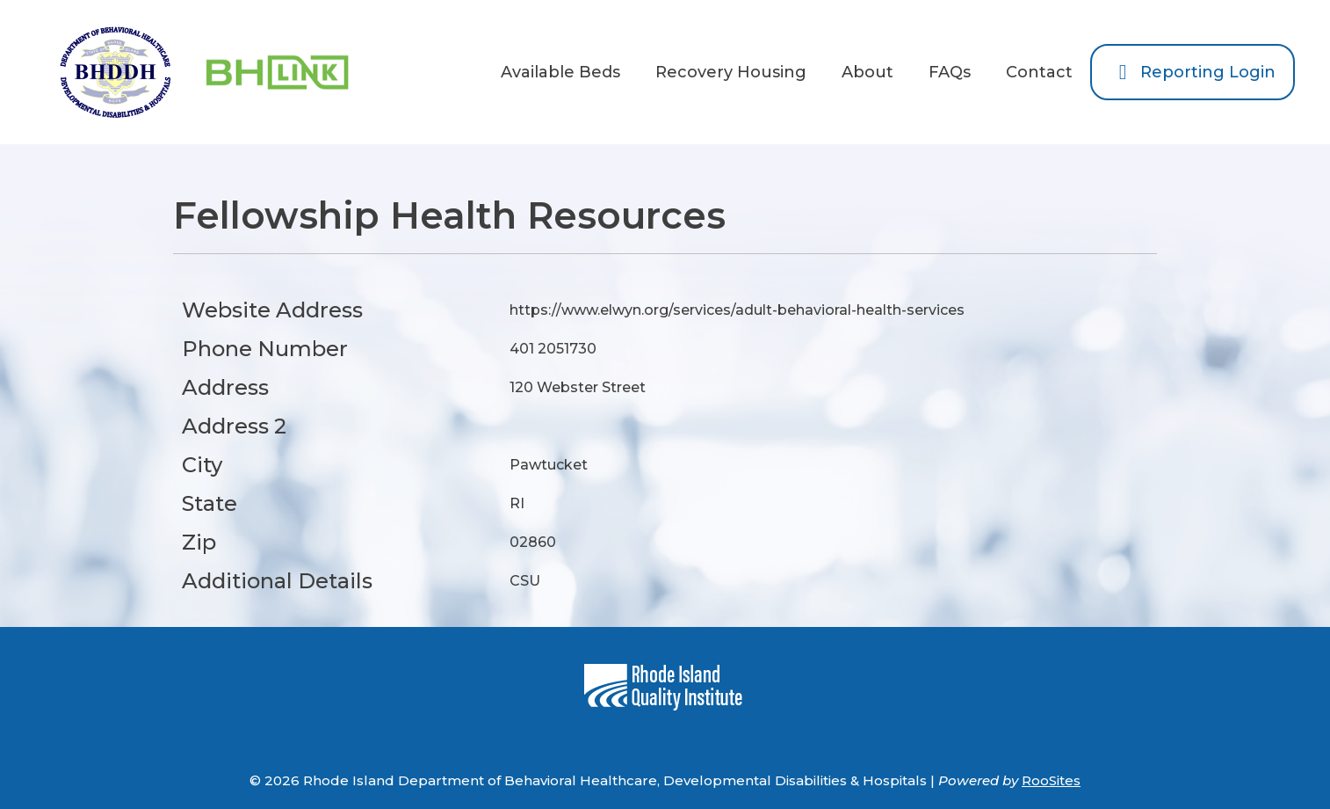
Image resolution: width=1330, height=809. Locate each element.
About (867, 72)
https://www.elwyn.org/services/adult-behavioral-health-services (737, 310)
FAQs (950, 72)
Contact (1039, 72)
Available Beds (560, 72)
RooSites (1051, 780)
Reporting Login (1193, 72)
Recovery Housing (730, 72)
